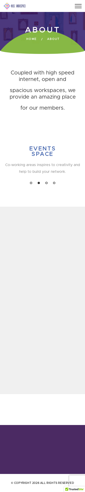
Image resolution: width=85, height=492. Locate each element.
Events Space (42, 151)
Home (31, 39)
